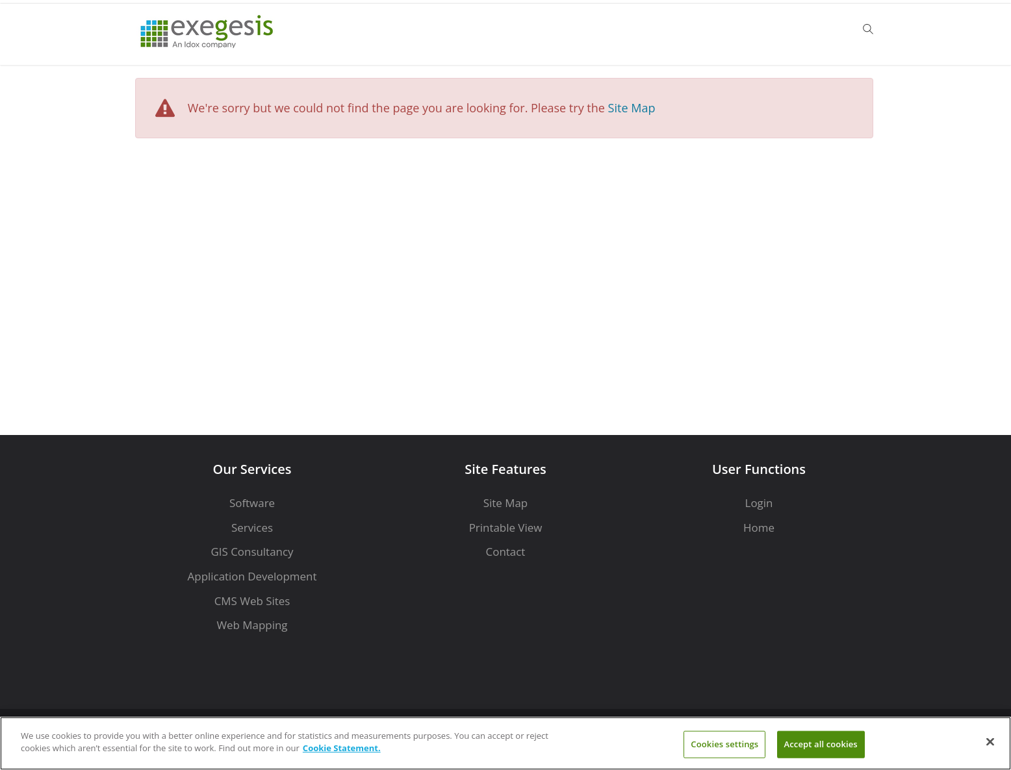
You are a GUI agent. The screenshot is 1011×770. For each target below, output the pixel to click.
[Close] (990, 741)
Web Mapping (251, 624)
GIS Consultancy (252, 551)
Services (252, 527)
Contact (506, 551)
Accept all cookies (821, 744)
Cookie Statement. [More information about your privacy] (342, 748)
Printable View (506, 527)
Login (759, 502)
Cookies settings (724, 744)
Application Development (252, 576)
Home (758, 527)
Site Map (632, 108)
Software (252, 502)
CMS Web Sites (252, 600)
